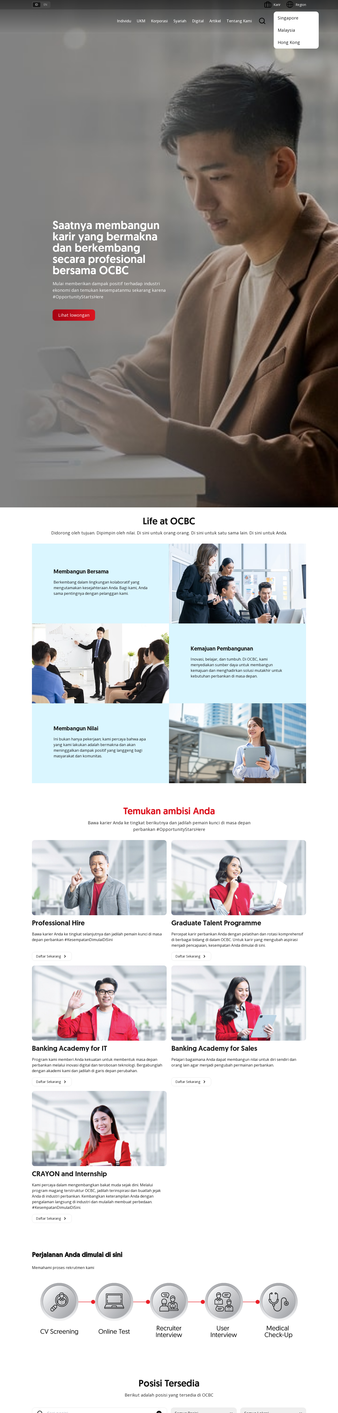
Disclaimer (177, 1372)
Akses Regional (43, 1267)
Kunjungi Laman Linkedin (195, 971)
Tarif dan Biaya (43, 1318)
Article (83, 1327)
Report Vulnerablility (291, 1372)
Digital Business (44, 1241)
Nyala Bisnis (41, 1207)
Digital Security (89, 1335)
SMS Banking (181, 1255)
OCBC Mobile (181, 1207)
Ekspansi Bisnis (89, 1224)
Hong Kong (289, 42)
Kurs (35, 1327)
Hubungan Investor (232, 1224)
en (45, 5)
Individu (124, 20)
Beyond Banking (44, 1250)
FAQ (81, 1310)
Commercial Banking (94, 1207)
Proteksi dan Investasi (141, 1233)
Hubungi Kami (135, 1329)
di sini (69, 1386)
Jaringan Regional (91, 1267)
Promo (37, 1302)
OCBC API (179, 1281)
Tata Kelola (226, 1233)
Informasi (225, 1207)
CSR (221, 1241)
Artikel (215, 20)
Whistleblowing (237, 1372)
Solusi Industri (89, 1258)
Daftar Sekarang (52, 449)
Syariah (179, 20)
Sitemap (262, 1372)
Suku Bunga (41, 1335)
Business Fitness (44, 1258)
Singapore (288, 18)
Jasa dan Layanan (45, 1310)
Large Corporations (93, 1216)
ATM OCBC (180, 1216)
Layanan (131, 1224)
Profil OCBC (227, 1216)
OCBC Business (183, 1247)
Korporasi (159, 20)
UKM (141, 20)
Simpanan (132, 1207)
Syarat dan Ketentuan (94, 1302)
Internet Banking (183, 1238)
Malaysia (286, 30)
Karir (81, 1318)
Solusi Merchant (183, 1264)
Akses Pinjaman (44, 1233)
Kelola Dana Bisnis (46, 1224)
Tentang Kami (239, 20)
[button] (159, 906)
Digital (198, 20)
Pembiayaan (134, 1216)
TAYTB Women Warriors (50, 1216)
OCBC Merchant (183, 1272)
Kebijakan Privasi (205, 1372)
